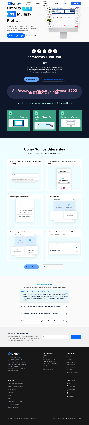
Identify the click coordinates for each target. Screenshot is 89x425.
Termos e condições (59, 418)
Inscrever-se (76, 337)
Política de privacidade (74, 418)
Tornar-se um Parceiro (45, 3)
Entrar (65, 3)
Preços (38, 3)
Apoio (56, 3)
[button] (29, 3)
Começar (75, 3)
